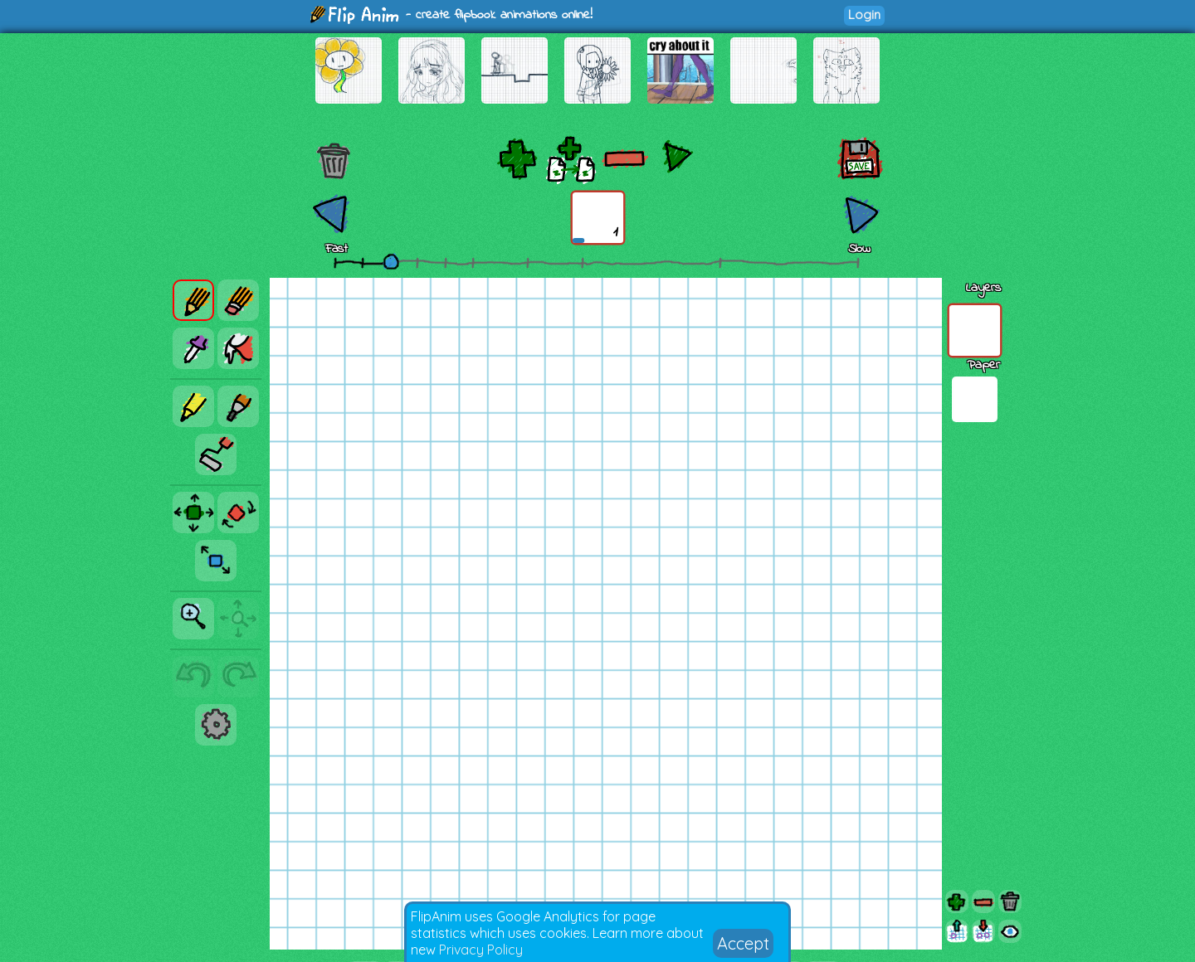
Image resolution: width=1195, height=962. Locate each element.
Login (864, 14)
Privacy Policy (481, 949)
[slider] (391, 261)
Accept (743, 943)
